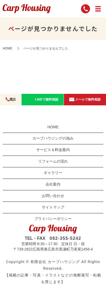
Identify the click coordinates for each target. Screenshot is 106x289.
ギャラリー (53, 173)
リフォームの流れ (53, 161)
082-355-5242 (65, 238)
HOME (7, 48)
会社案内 (53, 184)
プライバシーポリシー (53, 219)
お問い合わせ (53, 196)
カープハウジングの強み (53, 138)
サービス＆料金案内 (53, 150)
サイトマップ (53, 207)
